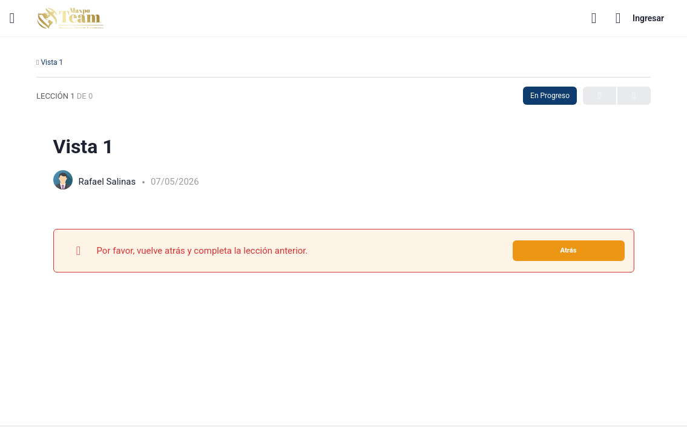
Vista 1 (52, 62)
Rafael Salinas (108, 181)
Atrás (568, 250)
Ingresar (640, 18)
